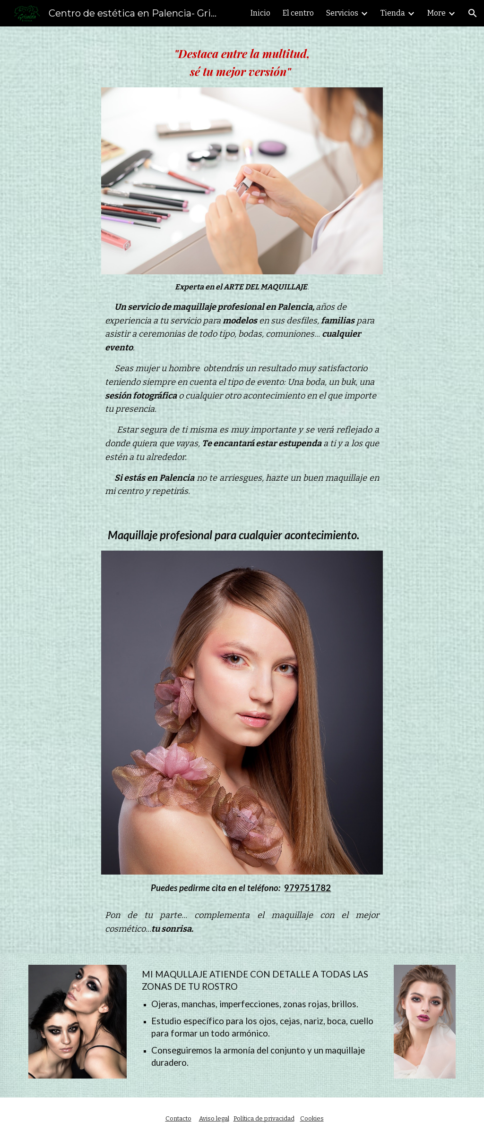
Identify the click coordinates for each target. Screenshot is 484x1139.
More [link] (436, 12)
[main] (241, 62)
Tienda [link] (392, 12)
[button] (472, 13)
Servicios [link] (342, 12)
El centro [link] (298, 12)
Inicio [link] (260, 12)
